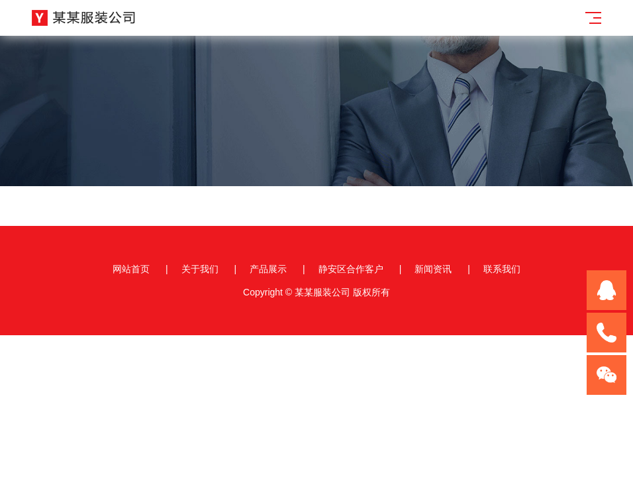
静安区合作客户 (350, 269)
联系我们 (501, 269)
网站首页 (131, 269)
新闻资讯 (433, 269)
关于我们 (200, 269)
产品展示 (268, 269)
